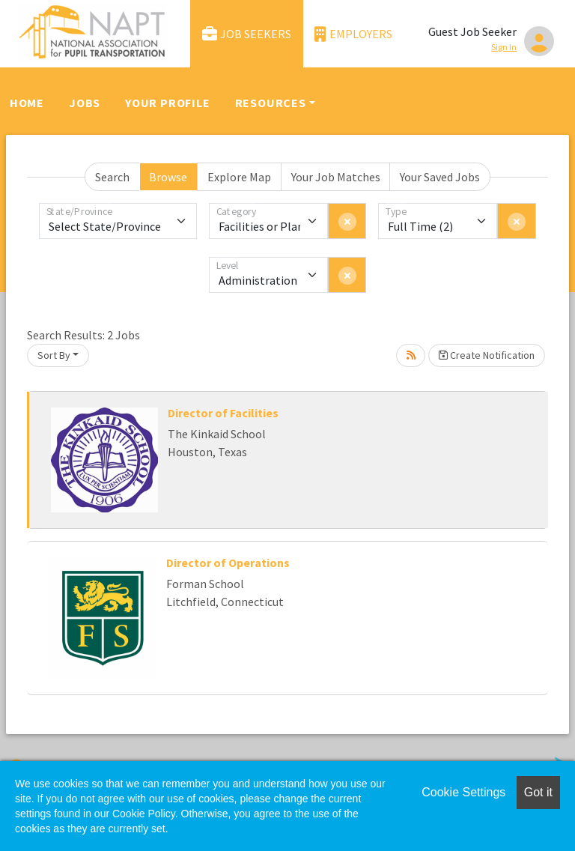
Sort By (53, 355)
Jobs (84, 102)
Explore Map (239, 176)
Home (27, 102)
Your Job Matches (335, 176)
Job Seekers (247, 34)
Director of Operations (228, 562)
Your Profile (167, 102)
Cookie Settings (463, 792)
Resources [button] (270, 102)
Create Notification (487, 355)
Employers (353, 34)
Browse (168, 176)
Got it (538, 792)
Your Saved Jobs (440, 176)
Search (112, 176)
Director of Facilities (223, 412)
